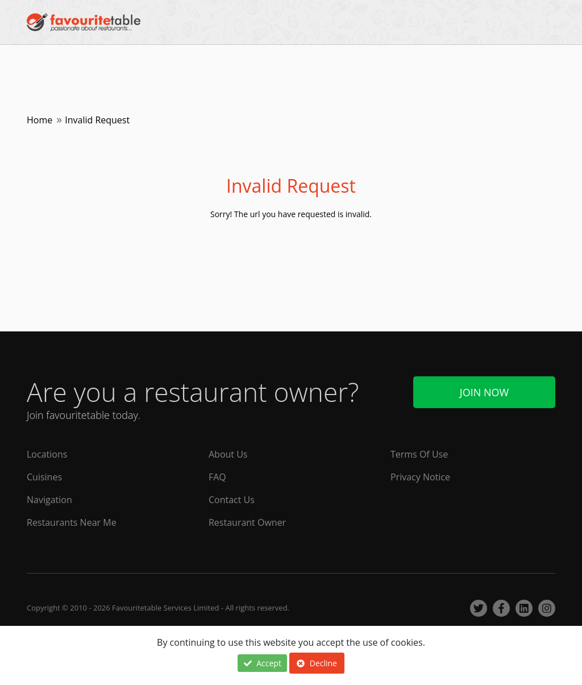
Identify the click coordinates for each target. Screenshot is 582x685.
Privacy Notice (420, 477)
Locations (47, 454)
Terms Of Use (419, 454)
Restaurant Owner (247, 522)
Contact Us (232, 499)
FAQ (217, 477)
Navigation (49, 499)
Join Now (484, 392)
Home (39, 120)
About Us (228, 454)
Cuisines (44, 477)
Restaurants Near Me (72, 522)
